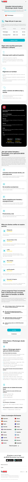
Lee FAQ (14, 330)
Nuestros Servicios (4, 464)
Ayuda (2, 467)
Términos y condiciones (4, 474)
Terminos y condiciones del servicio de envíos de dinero (9, 475)
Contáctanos (14, 334)
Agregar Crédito (14, 40)
